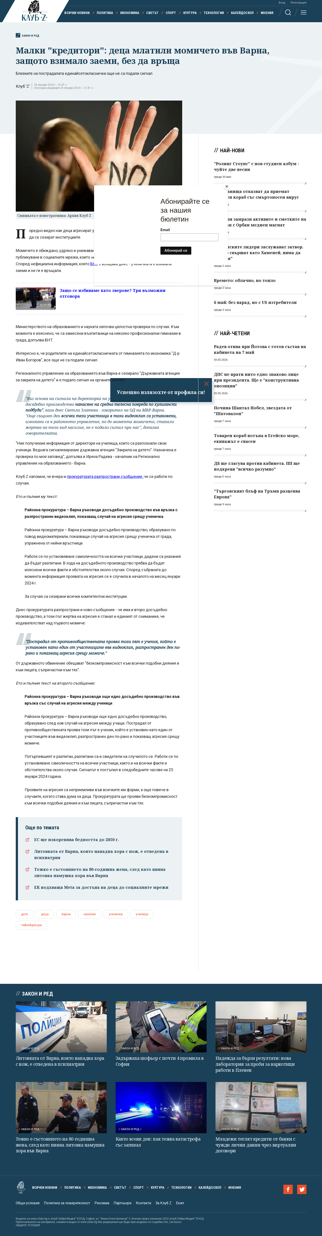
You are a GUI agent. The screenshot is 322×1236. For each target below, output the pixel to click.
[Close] (226, 186)
